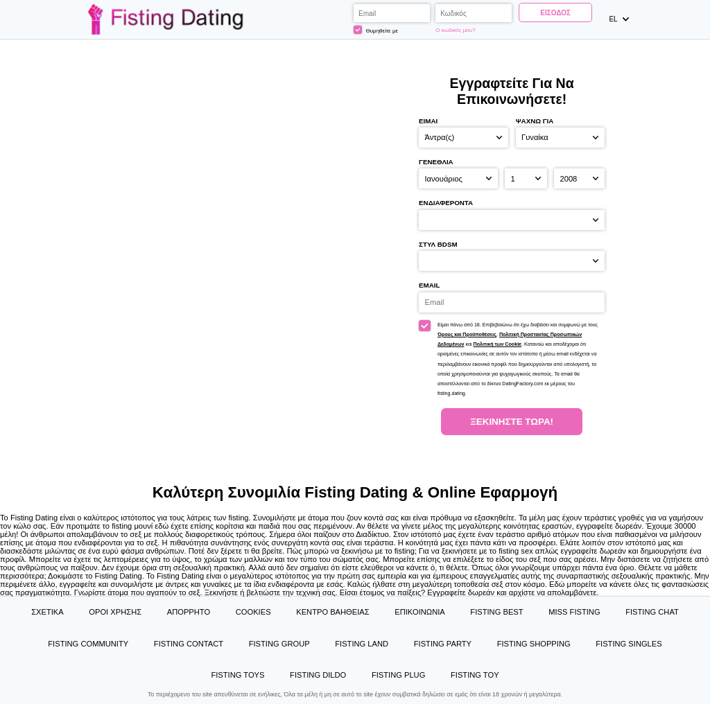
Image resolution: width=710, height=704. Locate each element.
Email (429, 285)
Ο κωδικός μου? (455, 30)
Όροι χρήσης (115, 612)
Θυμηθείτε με (376, 30)
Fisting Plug (398, 675)
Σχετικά (47, 612)
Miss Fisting (574, 612)
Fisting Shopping (534, 644)
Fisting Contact (188, 644)
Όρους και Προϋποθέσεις (467, 334)
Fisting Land (361, 644)
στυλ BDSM (438, 244)
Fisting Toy (475, 675)
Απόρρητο (188, 612)
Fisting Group (279, 644)
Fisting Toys (237, 675)
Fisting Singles (628, 644)
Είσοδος (555, 13)
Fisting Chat (652, 612)
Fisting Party (442, 644)
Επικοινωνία (419, 612)
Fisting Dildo (318, 675)
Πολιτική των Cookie (497, 344)
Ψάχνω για (535, 121)
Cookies (253, 612)
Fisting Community (88, 644)
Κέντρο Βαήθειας (332, 612)
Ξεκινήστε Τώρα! (511, 421)
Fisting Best (496, 612)
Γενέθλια (436, 162)
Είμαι (428, 121)
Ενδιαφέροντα (446, 202)
